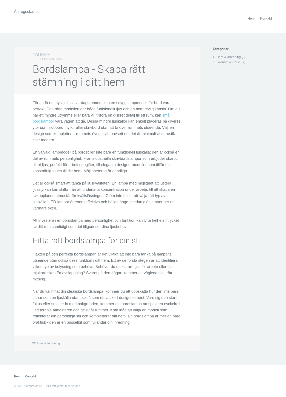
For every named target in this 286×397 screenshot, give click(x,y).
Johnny (41, 55)
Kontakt (266, 18)
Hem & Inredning (48, 343)
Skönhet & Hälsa (229, 62)
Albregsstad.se (27, 11)
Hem (251, 18)
